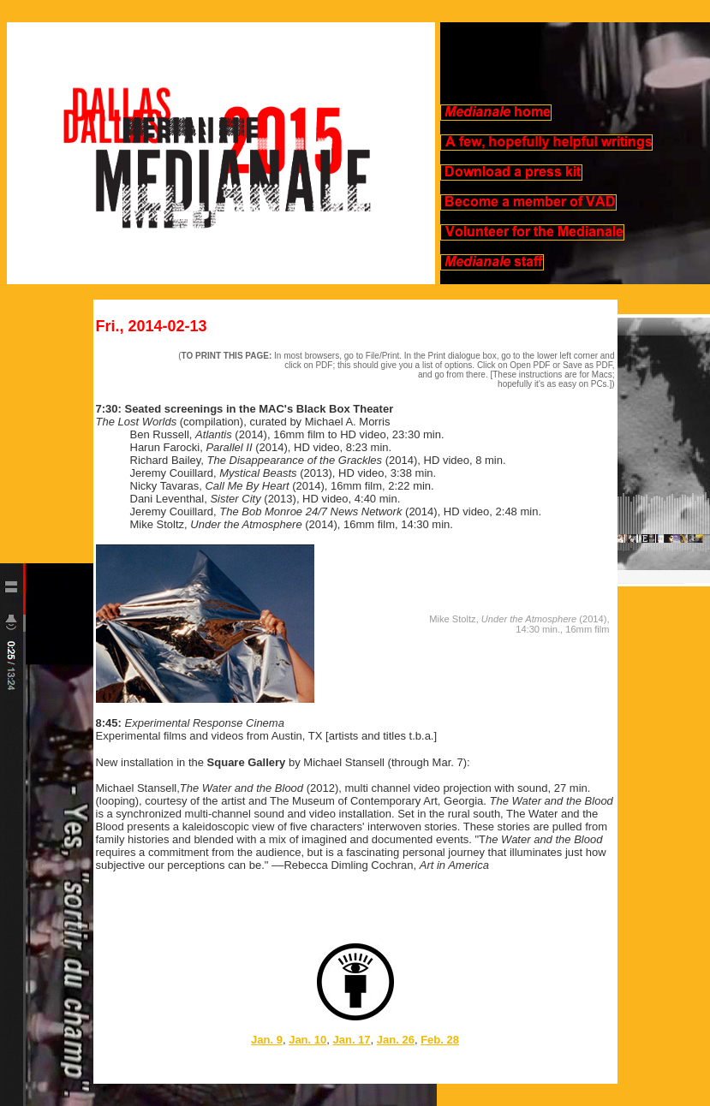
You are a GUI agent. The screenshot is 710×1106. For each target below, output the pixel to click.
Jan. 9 (267, 1039)
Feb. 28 (440, 1039)
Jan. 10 (307, 1039)
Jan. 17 (351, 1039)
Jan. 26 (396, 1039)
